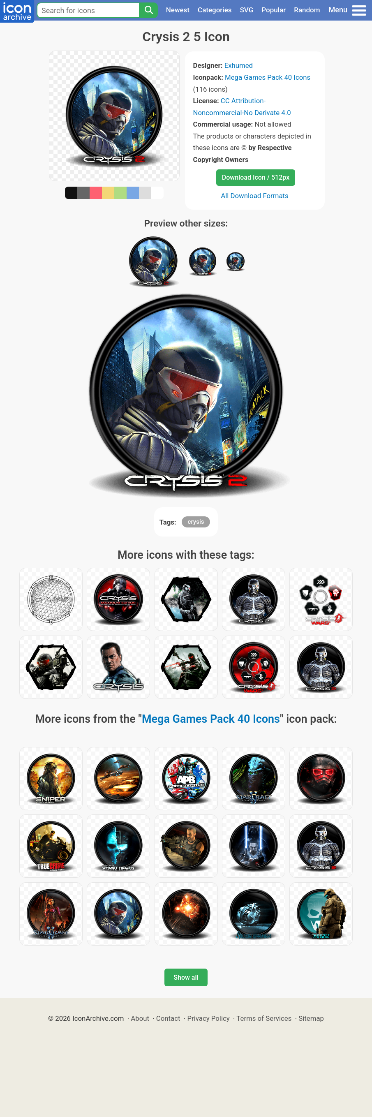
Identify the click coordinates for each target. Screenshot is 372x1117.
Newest (177, 10)
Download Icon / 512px (255, 177)
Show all (185, 977)
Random (307, 10)
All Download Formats (255, 196)
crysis (196, 521)
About (140, 1018)
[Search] (148, 10)
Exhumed (238, 65)
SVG (247, 10)
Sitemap (311, 1018)
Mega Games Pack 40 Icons (267, 77)
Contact (168, 1018)
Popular (273, 10)
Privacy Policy (208, 1018)
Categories (215, 10)
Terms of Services (263, 1018)
